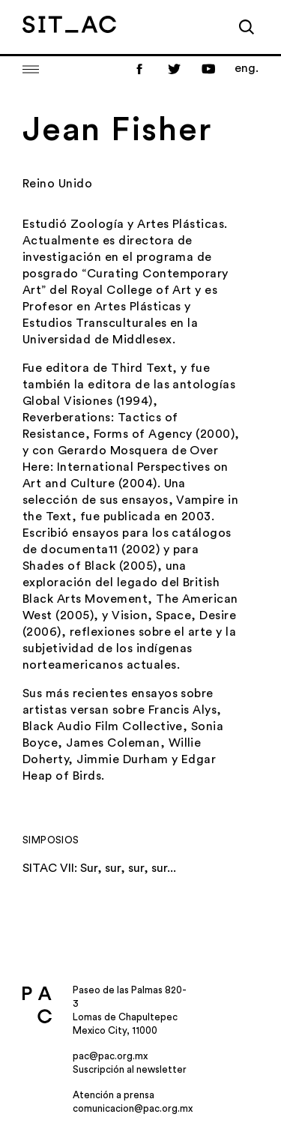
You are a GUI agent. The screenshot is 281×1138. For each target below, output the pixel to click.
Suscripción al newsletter (130, 1069)
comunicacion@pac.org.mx (133, 1108)
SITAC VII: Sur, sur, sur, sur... (99, 868)
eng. (247, 68)
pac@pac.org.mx (110, 1056)
